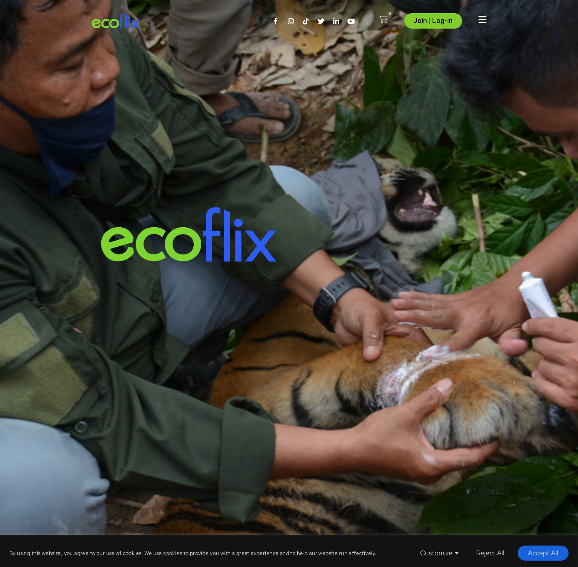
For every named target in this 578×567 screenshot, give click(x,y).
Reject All (490, 553)
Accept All (543, 553)
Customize (436, 553)
